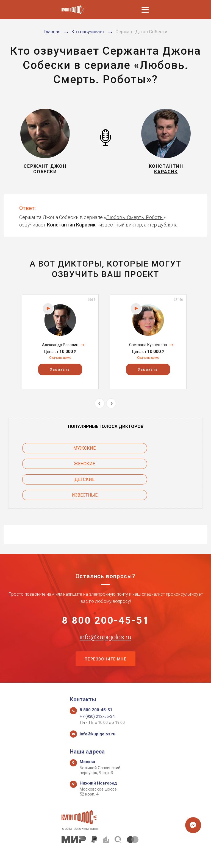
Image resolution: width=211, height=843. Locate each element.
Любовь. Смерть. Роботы (134, 217)
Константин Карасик (71, 225)
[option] (60, 342)
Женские (158, 448)
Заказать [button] (60, 369)
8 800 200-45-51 (105, 590)
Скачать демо (60, 358)
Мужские (52, 448)
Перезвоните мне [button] (105, 630)
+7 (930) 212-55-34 (97, 688)
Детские (53, 463)
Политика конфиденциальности (103, 832)
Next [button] (111, 403)
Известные (158, 463)
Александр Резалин (60, 345)
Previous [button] (100, 403)
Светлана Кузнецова (148, 345)
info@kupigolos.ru (105, 607)
